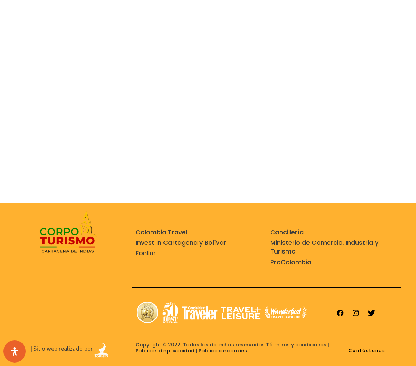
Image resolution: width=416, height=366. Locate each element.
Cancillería (287, 232)
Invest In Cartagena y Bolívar (181, 242)
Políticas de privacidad (165, 350)
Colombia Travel (161, 232)
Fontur (146, 253)
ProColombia (290, 262)
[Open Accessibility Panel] (14, 351)
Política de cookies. (223, 350)
